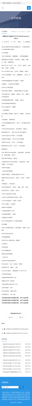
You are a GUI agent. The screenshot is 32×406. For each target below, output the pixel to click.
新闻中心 (23, 31)
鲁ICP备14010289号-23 (23, 399)
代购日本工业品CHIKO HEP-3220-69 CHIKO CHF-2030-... (12, 356)
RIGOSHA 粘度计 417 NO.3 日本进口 (12, 363)
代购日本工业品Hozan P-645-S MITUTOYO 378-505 (12, 344)
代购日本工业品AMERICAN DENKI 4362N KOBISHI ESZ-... (15, 329)
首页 (19, 31)
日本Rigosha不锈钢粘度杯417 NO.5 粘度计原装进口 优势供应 (12, 372)
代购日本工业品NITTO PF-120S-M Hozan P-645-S (12, 350)
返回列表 (27, 41)
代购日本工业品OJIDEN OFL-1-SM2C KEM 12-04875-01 (12, 360)
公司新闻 (28, 31)
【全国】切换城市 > (7, 3)
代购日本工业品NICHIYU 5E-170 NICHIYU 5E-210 (15, 333)
